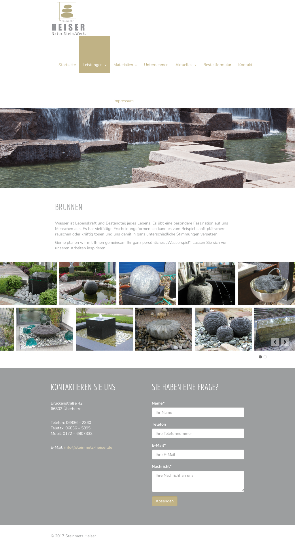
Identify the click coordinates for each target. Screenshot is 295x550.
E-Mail (159, 445)
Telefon (159, 424)
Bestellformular (217, 65)
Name (158, 403)
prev (275, 342)
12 (265, 357)
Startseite (67, 65)
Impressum (124, 101)
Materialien (125, 65)
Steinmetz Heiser (68, 18)
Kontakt (245, 65)
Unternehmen (156, 65)
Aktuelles (185, 65)
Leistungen (95, 65)
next (285, 342)
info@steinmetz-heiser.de (88, 447)
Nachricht (161, 466)
